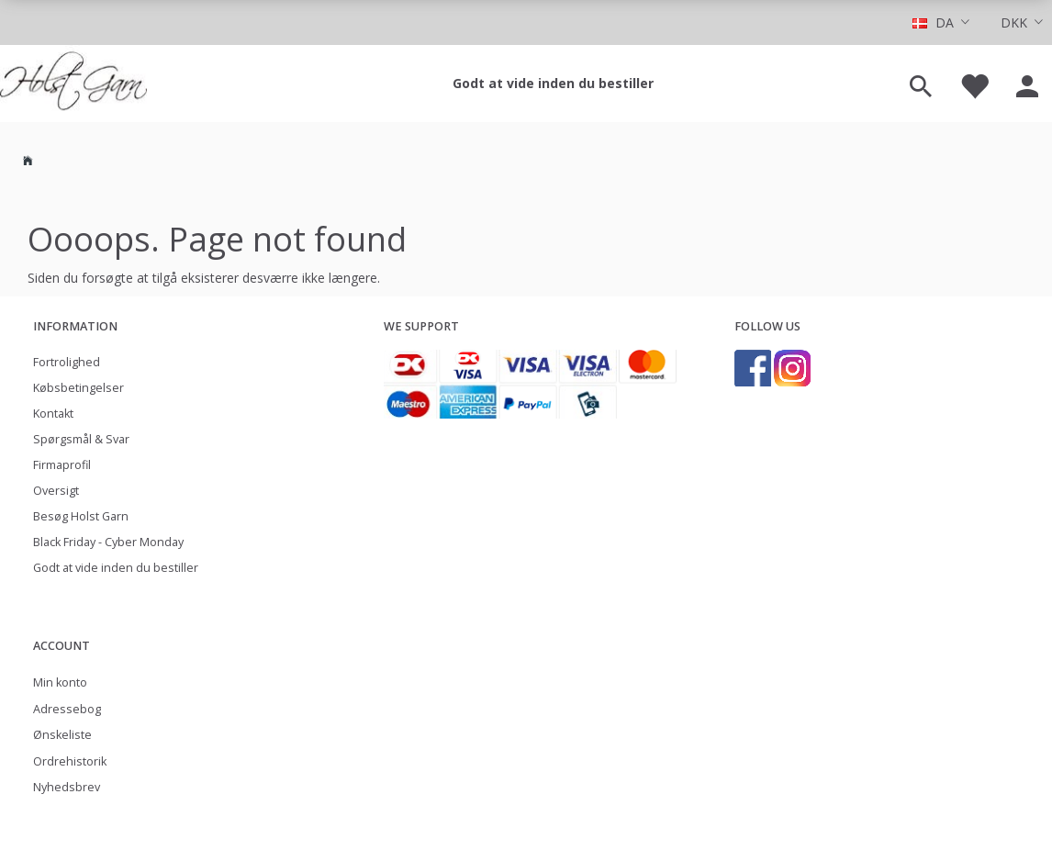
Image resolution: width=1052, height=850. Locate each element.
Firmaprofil (62, 465)
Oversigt (56, 490)
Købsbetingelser (78, 388)
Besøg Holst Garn (81, 516)
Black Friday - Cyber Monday (108, 542)
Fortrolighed (66, 362)
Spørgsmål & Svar (81, 439)
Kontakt (53, 413)
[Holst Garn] (73, 83)
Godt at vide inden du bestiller (553, 83)
